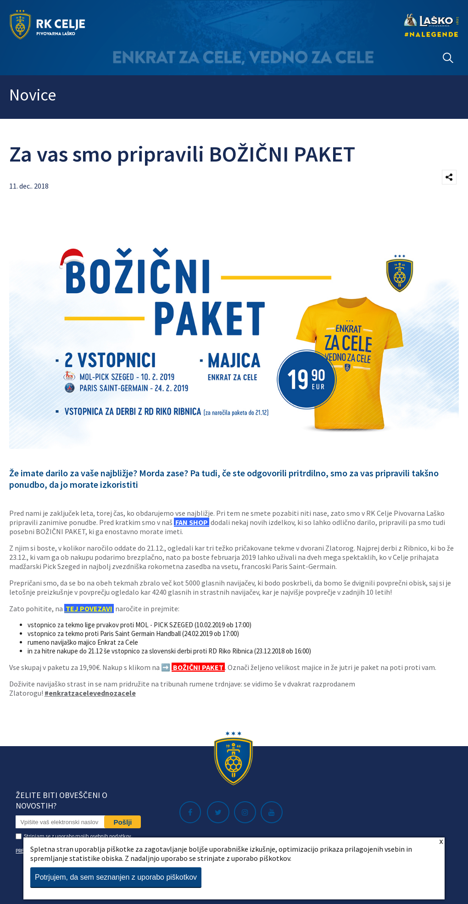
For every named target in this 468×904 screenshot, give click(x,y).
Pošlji (122, 822)
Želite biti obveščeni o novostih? (61, 800)
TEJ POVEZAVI (88, 608)
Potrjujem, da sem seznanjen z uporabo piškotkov (116, 877)
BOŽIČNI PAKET (197, 667)
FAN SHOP (191, 522)
